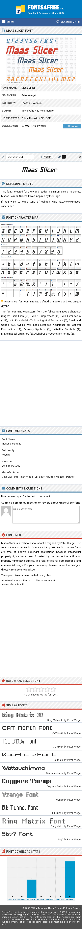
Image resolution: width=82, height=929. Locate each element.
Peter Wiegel (29, 95)
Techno (26, 102)
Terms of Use (45, 908)
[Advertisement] (41, 142)
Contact (77, 908)
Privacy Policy (62, 908)
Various (37, 102)
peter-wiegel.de (26, 569)
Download (72, 126)
